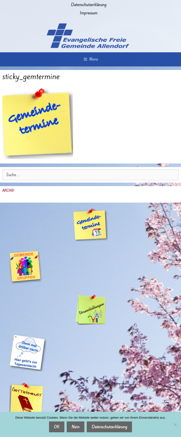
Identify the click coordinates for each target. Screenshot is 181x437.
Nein (75, 427)
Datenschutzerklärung (88, 5)
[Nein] (175, 424)
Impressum (88, 13)
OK (56, 427)
